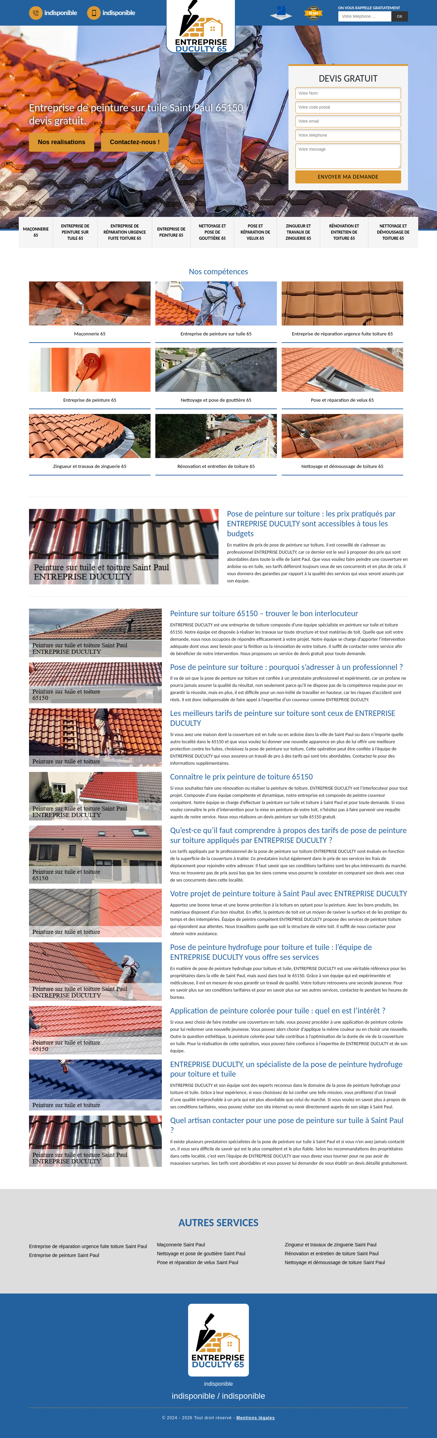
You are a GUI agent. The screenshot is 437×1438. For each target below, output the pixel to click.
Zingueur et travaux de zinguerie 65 (298, 232)
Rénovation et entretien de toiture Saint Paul (332, 1253)
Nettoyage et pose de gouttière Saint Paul (201, 1253)
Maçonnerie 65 (35, 232)
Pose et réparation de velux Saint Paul (197, 1262)
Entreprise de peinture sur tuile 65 (75, 232)
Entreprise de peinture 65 (171, 232)
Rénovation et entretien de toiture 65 (344, 232)
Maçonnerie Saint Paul (181, 1244)
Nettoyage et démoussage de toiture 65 (393, 232)
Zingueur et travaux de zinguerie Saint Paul (331, 1244)
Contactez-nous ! (135, 142)
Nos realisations (61, 142)
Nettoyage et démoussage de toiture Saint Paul (335, 1262)
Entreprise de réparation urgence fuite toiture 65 (124, 232)
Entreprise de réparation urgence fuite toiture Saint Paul (88, 1246)
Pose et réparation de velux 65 (255, 232)
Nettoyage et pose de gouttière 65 (212, 232)
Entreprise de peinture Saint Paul (64, 1255)
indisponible (53, 13)
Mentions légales (256, 1417)
